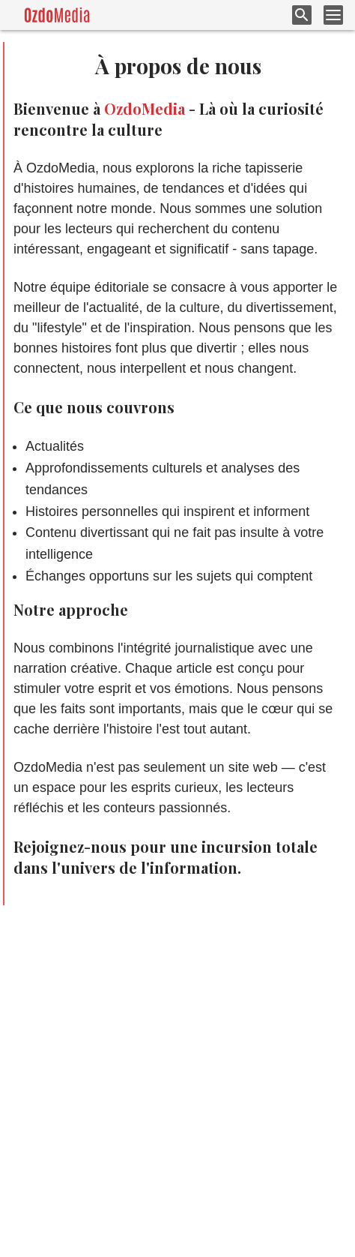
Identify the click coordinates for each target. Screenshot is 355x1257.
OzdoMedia (144, 108)
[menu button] (333, 15)
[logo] (57, 15)
